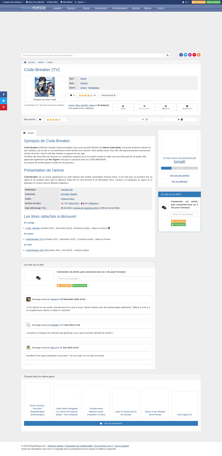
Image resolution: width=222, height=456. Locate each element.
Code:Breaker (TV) (35, 239)
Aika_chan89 (81, 105)
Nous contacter (122, 446)
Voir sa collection (180, 181)
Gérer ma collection (36, 2)
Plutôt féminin (108, 95)
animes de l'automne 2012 (86, 208)
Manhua (147, 8)
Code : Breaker (33, 228)
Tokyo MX (73, 203)
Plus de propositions (113, 423)
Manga (87, 8)
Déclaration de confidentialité (79, 446)
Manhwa (136, 8)
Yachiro (54, 299)
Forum (161, 8)
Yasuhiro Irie (67, 189)
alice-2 (54, 347)
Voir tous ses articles (179, 175)
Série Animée (101, 8)
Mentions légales (56, 446)
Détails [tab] (30, 133)
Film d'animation (120, 8)
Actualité (58, 8)
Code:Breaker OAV (35, 250)
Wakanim (93, 203)
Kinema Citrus (67, 199)
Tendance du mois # (44, 99)
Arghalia (54, 325)
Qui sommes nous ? (103, 446)
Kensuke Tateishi (69, 194)
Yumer (71, 105)
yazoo (91, 105)
